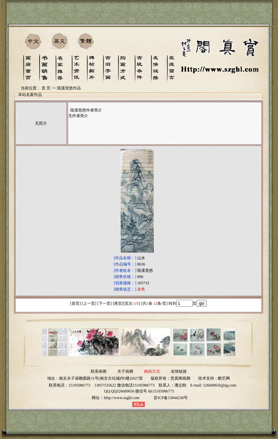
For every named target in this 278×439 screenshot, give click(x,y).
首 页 (46, 88)
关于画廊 (125, 371)
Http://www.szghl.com (121, 397)
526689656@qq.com (219, 385)
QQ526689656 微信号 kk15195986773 (142, 391)
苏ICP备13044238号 (171, 397)
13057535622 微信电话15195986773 (124, 385)
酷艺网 (224, 378)
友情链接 (179, 371)
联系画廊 (99, 371)
